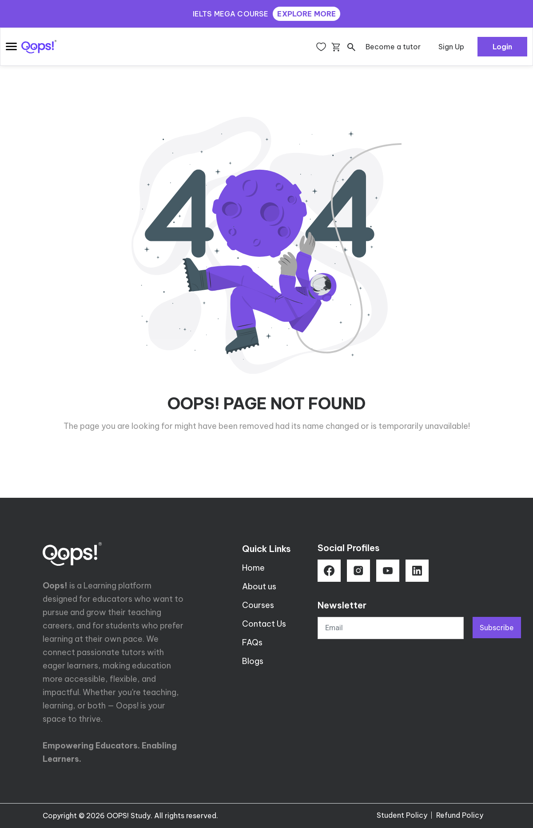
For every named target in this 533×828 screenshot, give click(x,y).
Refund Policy (459, 815)
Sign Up (451, 46)
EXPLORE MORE (306, 13)
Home (253, 568)
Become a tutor (393, 46)
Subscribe (497, 627)
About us (259, 586)
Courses (258, 605)
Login (502, 46)
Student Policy (402, 815)
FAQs (252, 642)
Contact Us (264, 624)
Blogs (252, 661)
